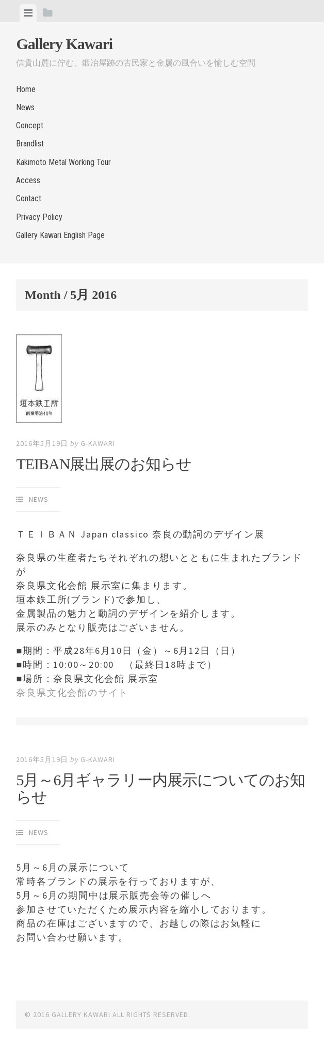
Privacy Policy (39, 217)
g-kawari (97, 443)
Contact (28, 198)
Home (26, 89)
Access (28, 180)
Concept (29, 125)
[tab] (28, 13)
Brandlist (30, 143)
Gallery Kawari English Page (60, 235)
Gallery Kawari (64, 43)
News (25, 107)
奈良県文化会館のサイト (72, 692)
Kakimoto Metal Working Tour (63, 162)
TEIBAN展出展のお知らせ (103, 463)
